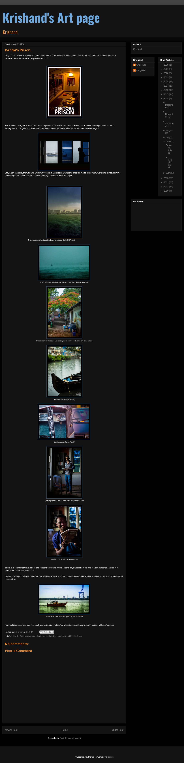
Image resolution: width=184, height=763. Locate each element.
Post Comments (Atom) (70, 738)
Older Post (117, 730)
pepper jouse (60, 636)
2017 (166, 86)
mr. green (140, 70)
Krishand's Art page (51, 17)
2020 (166, 73)
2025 (166, 65)
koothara (41, 636)
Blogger (109, 757)
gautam (32, 636)
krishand (50, 636)
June (168, 141)
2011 (166, 186)
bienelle (15, 636)
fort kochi (24, 636)
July (168, 137)
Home (65, 730)
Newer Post (11, 730)
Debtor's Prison (169, 149)
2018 (166, 81)
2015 (166, 94)
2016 (166, 90)
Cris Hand (141, 65)
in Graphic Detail (169, 162)
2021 (166, 69)
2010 (166, 191)
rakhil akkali (73, 636)
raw (80, 636)
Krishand (137, 49)
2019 (166, 77)
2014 (166, 98)
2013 (166, 178)
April (168, 173)
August (169, 130)
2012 (166, 182)
